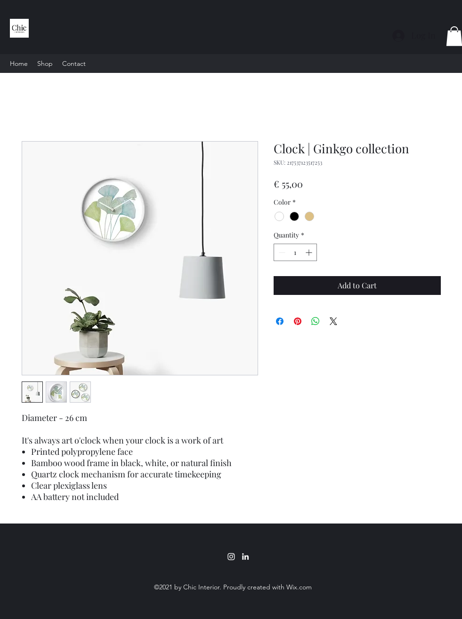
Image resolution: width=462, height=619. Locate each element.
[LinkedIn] (245, 556)
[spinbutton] (295, 252)
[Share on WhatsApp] (315, 321)
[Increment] (310, 252)
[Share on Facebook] (279, 321)
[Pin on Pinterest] (297, 321)
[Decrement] (281, 252)
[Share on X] (333, 321)
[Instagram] (231, 556)
